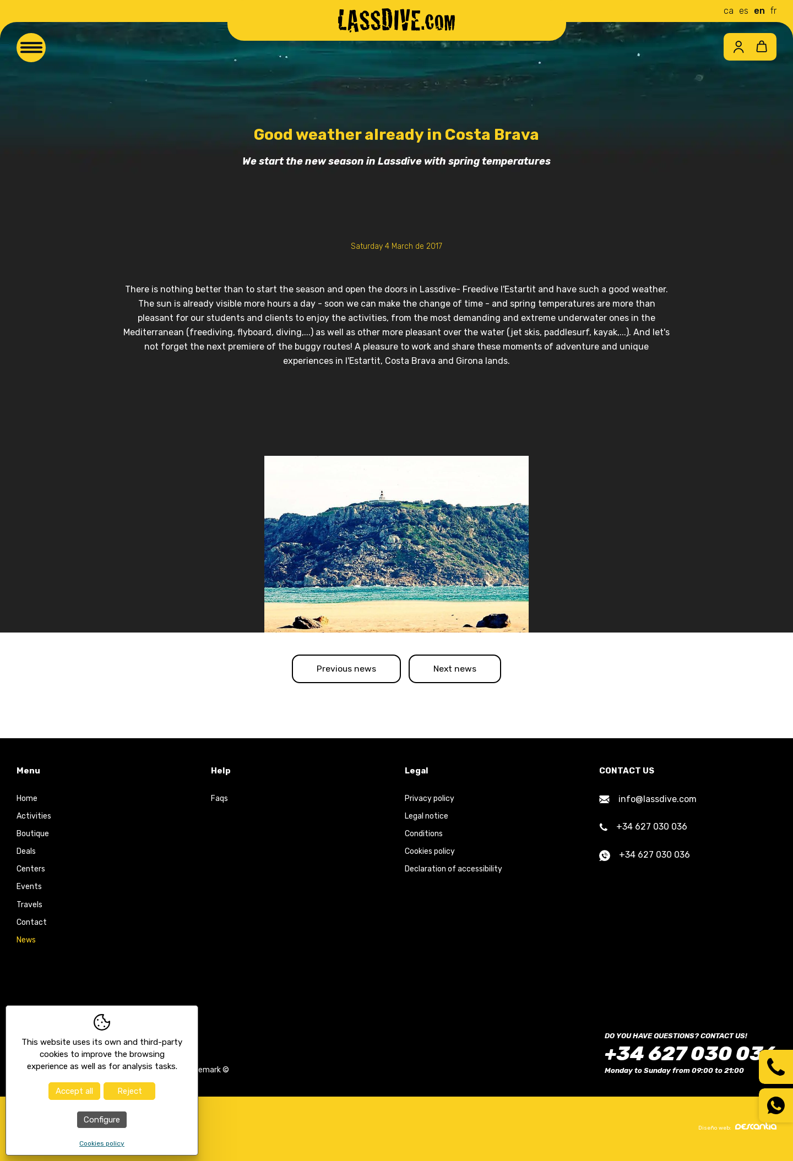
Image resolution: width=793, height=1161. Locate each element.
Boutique (33, 836)
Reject (129, 1091)
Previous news (342, 669)
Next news (459, 669)
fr (773, 11)
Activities (34, 817)
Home (27, 800)
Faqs (219, 800)
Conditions (424, 836)
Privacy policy (429, 800)
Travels (29, 906)
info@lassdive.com (648, 800)
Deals (26, 853)
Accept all (74, 1091)
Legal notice (426, 817)
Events (29, 888)
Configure (102, 1120)
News (26, 942)
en (759, 11)
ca (729, 11)
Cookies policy (430, 853)
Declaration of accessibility (453, 871)
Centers (31, 871)
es (743, 11)
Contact (32, 924)
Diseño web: (737, 1129)
